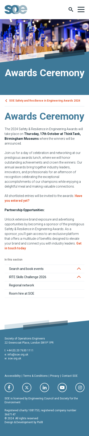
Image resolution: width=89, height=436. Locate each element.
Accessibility (13, 375)
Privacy (54, 375)
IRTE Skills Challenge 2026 (27, 277)
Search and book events (26, 269)
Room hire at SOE (21, 293)
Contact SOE (70, 375)
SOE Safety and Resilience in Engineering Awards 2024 (44, 100)
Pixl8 (40, 422)
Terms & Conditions (35, 375)
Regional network (21, 285)
